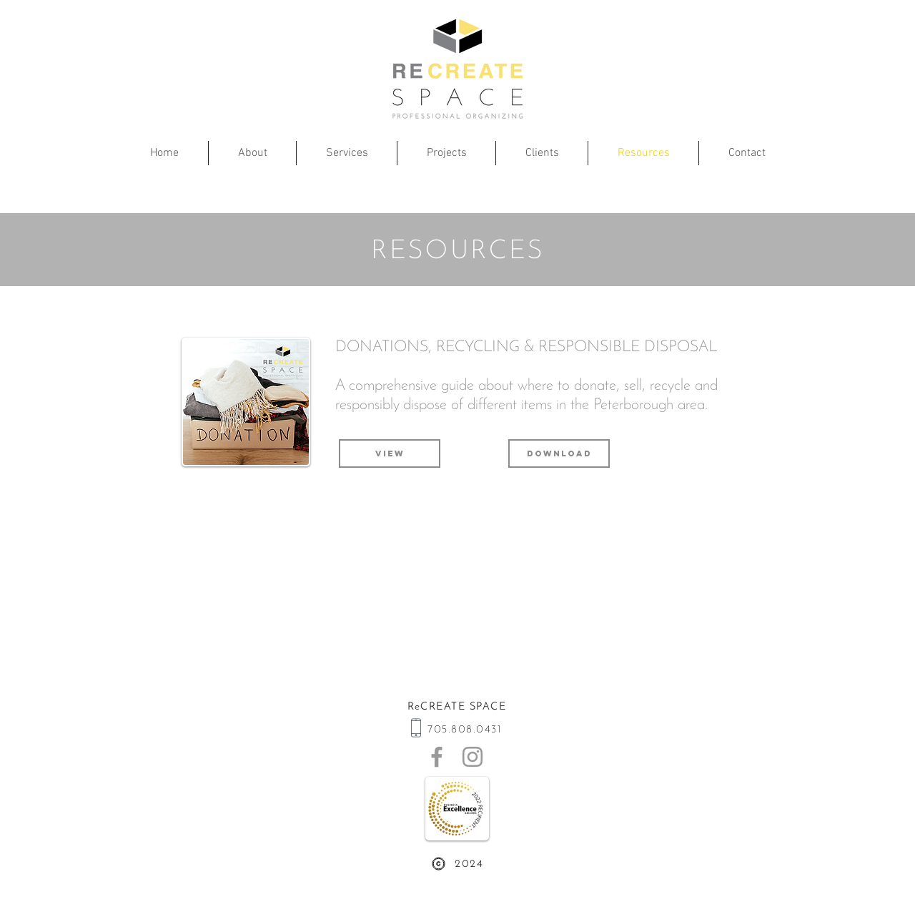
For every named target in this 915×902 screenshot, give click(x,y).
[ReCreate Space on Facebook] (436, 756)
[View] (389, 453)
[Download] (559, 453)
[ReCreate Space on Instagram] (472, 756)
